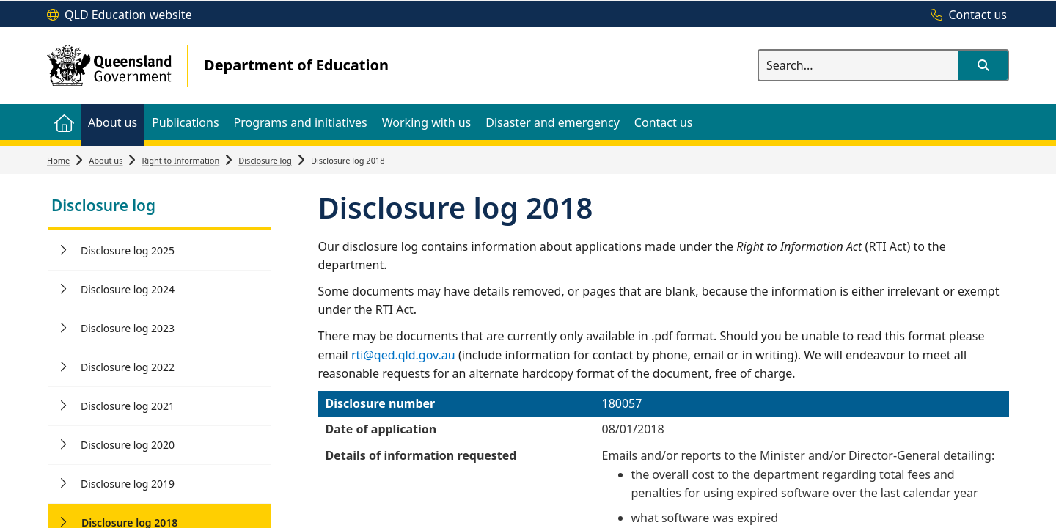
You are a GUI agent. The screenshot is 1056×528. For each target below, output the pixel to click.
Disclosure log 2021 (128, 406)
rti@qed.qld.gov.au (403, 355)
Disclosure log (265, 160)
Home (58, 160)
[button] (983, 65)
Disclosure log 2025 (128, 250)
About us (105, 160)
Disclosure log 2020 (128, 445)
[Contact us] (965, 15)
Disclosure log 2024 (128, 289)
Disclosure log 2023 (128, 328)
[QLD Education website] (119, 15)
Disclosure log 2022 (128, 367)
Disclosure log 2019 (128, 484)
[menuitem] (64, 122)
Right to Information (180, 160)
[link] (159, 207)
